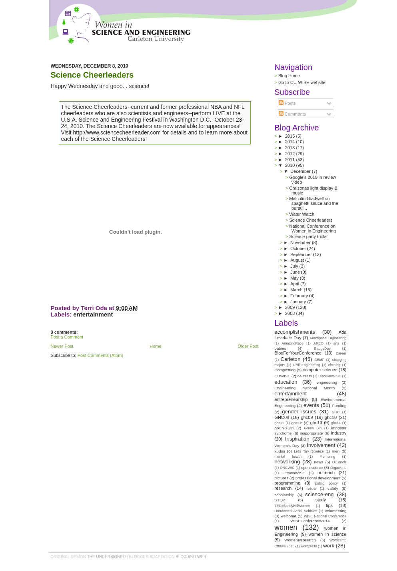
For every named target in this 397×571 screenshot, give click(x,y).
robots (311, 489)
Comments (292, 114)
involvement (321, 445)
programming (288, 483)
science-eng (319, 494)
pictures (282, 478)
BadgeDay (322, 349)
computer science (320, 369)
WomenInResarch (300, 540)
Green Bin (312, 428)
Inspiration (297, 439)
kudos (280, 451)
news (318, 462)
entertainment (93, 314)
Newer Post (62, 346)
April (295, 283)
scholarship (285, 495)
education (286, 382)
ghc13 (316, 422)
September (301, 254)
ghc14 (336, 423)
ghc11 (279, 423)
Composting (285, 370)
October (298, 248)
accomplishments (295, 332)
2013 (290, 147)
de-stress (304, 376)
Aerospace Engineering (327, 338)
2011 (290, 159)
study (320, 499)
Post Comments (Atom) (100, 355)
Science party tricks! (308, 236)
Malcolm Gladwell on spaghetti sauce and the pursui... (313, 203)
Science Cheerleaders (92, 74)
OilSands (339, 462)
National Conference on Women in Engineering (312, 228)
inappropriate (311, 433)
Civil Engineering (306, 365)
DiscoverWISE (329, 376)
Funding (339, 405)
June (295, 272)
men (335, 451)
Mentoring (327, 457)
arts (336, 343)
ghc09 (307, 417)
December (301, 171)
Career (341, 353)
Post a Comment (67, 337)
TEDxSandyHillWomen (292, 506)
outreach (326, 472)
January (298, 301)
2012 (290, 153)
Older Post (248, 346)
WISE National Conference (325, 516)
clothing (334, 365)
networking (287, 462)
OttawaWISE (294, 473)
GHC (336, 412)
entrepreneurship (291, 399)
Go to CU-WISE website (301, 82)
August (297, 260)
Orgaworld (338, 468)
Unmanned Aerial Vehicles (296, 511)
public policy (326, 483)
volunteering (336, 511)
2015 (290, 136)
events (311, 405)
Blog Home (289, 75)
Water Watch (301, 214)
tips (329, 505)
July (294, 266)
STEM (280, 500)
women (286, 527)
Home (155, 346)
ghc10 (331, 417)
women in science (328, 534)
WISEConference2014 (310, 521)
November (301, 242)
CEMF (319, 360)
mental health (288, 457)
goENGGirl (284, 428)
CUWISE (283, 376)
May (295, 278)
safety (332, 488)
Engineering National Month (305, 388)
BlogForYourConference (298, 353)
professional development (318, 478)
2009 (290, 307)
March (297, 289)
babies (280, 348)
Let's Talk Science (309, 451)
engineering (327, 382)
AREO (318, 343)
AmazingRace (292, 343)
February (299, 295)
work (328, 546)
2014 (290, 141)
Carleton (291, 359)
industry (339, 433)
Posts (287, 103)
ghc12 (296, 423)
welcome (288, 516)
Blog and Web (191, 557)
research (283, 488)
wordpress (309, 546)
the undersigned (106, 557)
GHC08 (282, 417)
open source (312, 467)
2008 (290, 313)
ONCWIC (287, 468)
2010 (290, 165)
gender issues (299, 412)
